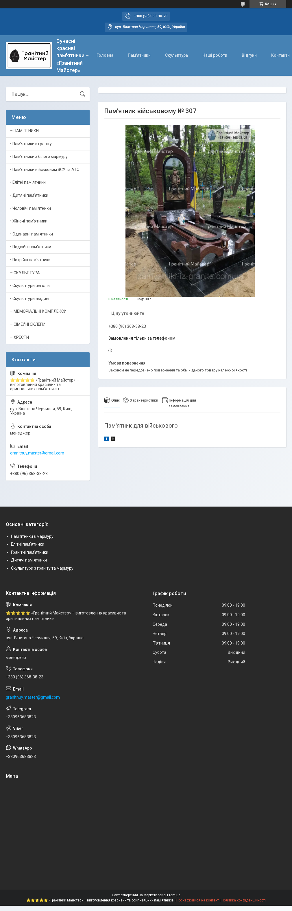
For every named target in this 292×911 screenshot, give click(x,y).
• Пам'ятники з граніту (31, 143)
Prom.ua (173, 895)
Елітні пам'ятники (27, 544)
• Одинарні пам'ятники (31, 234)
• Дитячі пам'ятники (29, 195)
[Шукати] (83, 94)
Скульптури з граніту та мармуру (42, 568)
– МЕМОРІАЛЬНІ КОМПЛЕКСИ (38, 311)
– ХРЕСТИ (19, 337)
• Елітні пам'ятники (28, 182)
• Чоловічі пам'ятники (30, 208)
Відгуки (249, 55)
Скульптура (176, 55)
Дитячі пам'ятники (29, 560)
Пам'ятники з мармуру (32, 536)
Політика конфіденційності (243, 900)
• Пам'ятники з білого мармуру (39, 156)
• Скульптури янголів (30, 285)
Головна (105, 55)
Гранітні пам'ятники (29, 552)
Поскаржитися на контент (197, 900)
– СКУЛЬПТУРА (25, 272)
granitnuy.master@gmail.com (37, 453)
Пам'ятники (139, 55)
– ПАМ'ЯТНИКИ (24, 130)
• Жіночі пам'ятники (28, 221)
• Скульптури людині (29, 298)
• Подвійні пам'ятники (30, 246)
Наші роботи (214, 55)
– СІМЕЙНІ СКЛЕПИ (27, 324)
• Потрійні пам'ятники (30, 259)
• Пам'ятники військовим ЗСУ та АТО (45, 169)
